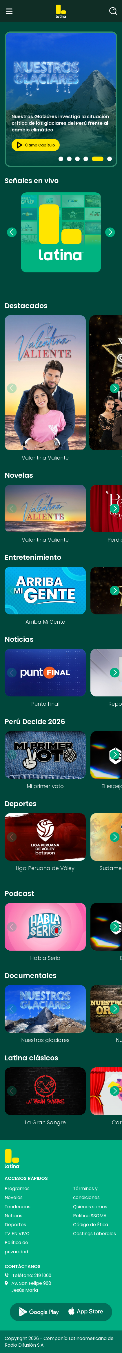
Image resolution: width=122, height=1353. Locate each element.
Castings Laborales (94, 1234)
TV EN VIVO (17, 1234)
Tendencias (17, 1207)
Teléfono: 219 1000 (31, 1275)
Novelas (14, 1197)
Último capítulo (34, 145)
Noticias (13, 1216)
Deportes (15, 1225)
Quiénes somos (90, 1207)
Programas (17, 1188)
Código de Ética (90, 1225)
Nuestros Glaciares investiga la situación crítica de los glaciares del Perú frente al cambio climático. (60, 123)
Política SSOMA (90, 1216)
